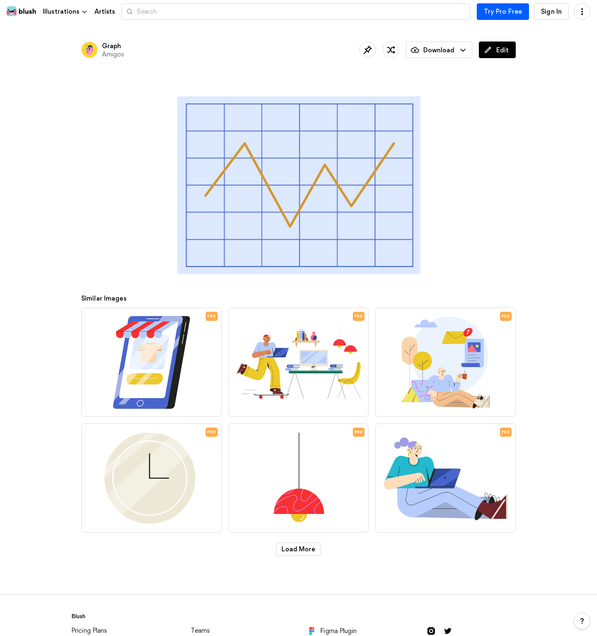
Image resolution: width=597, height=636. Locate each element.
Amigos (113, 54)
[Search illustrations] (295, 11)
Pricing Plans (89, 630)
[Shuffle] (391, 50)
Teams (200, 630)
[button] (65, 11)
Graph (111, 46)
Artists (105, 11)
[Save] (367, 50)
